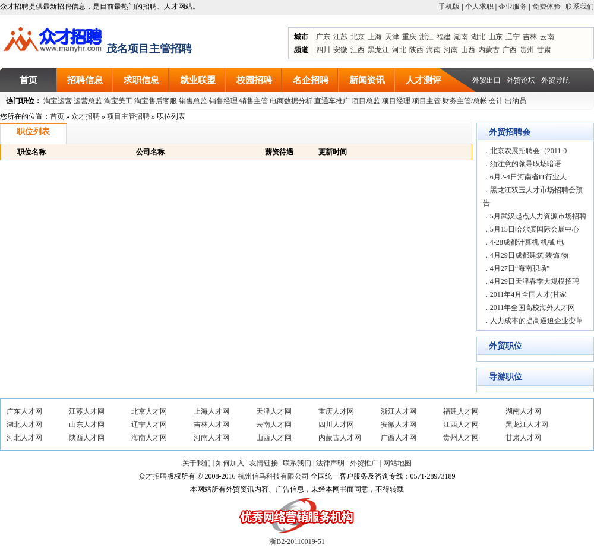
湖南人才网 (523, 411)
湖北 (478, 37)
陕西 (416, 50)
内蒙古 (489, 50)
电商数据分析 (291, 101)
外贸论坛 (521, 80)
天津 (392, 37)
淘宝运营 (57, 101)
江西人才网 (461, 424)
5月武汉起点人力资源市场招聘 (538, 216)
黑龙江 (378, 50)
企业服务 (512, 6)
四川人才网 (336, 424)
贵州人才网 (461, 437)
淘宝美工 (118, 101)
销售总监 (193, 101)
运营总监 (88, 101)
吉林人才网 (211, 424)
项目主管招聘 (128, 116)
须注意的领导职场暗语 (525, 164)
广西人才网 (398, 437)
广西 (510, 50)
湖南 (461, 37)
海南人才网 (149, 437)
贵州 (527, 50)
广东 (323, 37)
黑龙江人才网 (526, 424)
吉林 (530, 37)
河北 (399, 50)
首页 (57, 116)
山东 (495, 37)
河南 (451, 50)
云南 (547, 37)
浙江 (426, 37)
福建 (444, 37)
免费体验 (546, 6)
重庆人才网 (336, 411)
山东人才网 (87, 424)
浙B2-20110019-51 (297, 541)
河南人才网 (211, 437)
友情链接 (263, 463)
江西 (357, 50)
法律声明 (330, 463)
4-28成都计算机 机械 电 (527, 242)
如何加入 (230, 463)
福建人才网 (461, 411)
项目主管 (426, 101)
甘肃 (544, 50)
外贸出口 (486, 80)
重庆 (409, 37)
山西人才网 (274, 437)
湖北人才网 (24, 424)
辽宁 (512, 37)
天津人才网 (274, 411)
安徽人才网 (398, 424)
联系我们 (579, 6)
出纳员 (515, 101)
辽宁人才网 (149, 424)
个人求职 (479, 6)
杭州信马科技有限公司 (273, 476)
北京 (357, 37)
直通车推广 (332, 101)
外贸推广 (364, 463)
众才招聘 (85, 116)
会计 (496, 101)
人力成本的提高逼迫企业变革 (536, 320)
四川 (323, 50)
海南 (433, 50)
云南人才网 (274, 424)
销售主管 (253, 101)
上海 (375, 37)
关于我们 (196, 463)
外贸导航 (555, 80)
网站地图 (397, 463)
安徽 (340, 50)
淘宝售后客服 (155, 101)
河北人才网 (24, 437)
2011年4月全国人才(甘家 (528, 294)
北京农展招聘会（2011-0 (528, 151)
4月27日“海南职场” (520, 268)
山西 (468, 50)
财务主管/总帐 (465, 101)
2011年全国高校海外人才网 (533, 307)
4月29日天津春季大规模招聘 (534, 281)
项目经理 (396, 101)
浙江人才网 (398, 411)
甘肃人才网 (523, 437)
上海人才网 (211, 411)
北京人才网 (149, 411)
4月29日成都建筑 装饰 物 (529, 255)
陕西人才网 (87, 437)
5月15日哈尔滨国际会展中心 (534, 229)
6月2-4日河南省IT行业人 (528, 177)
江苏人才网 (87, 411)
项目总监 (366, 101)
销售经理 (223, 101)
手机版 (449, 6)
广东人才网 (24, 411)
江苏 (340, 37)
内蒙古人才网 (339, 437)
